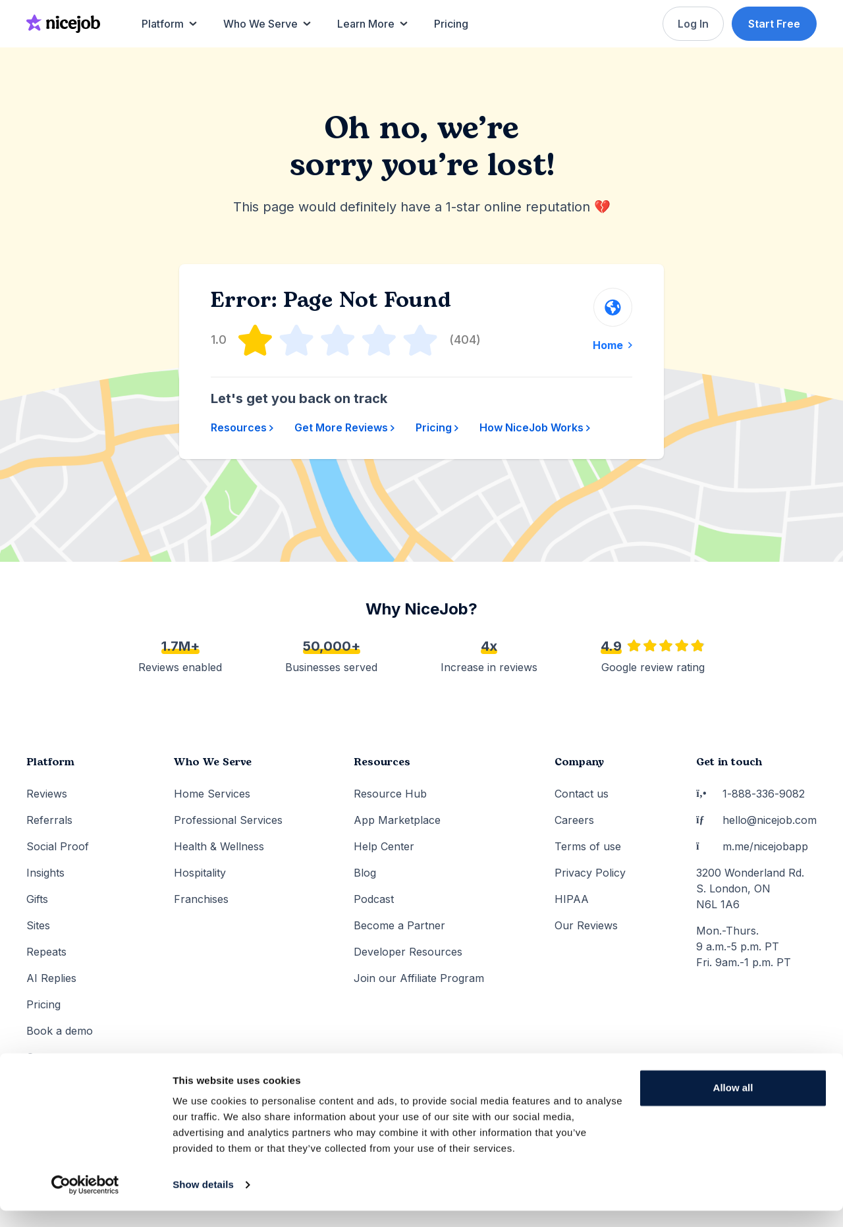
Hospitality (200, 872)
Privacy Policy (590, 872)
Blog (365, 872)
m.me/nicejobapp (752, 846)
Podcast (374, 899)
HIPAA (572, 899)
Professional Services (228, 820)
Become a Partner (399, 925)
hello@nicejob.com (756, 820)
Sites (38, 925)
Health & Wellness (219, 846)
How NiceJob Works (534, 427)
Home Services (212, 793)
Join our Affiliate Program (419, 978)
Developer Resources (408, 951)
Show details (203, 1201)
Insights (45, 872)
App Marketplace (397, 820)
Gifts (37, 899)
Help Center (384, 846)
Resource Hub (390, 793)
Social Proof (57, 846)
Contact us (582, 793)
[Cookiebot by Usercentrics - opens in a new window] (85, 1201)
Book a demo (59, 1030)
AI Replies (51, 978)
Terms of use (588, 846)
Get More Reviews (344, 427)
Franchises (201, 899)
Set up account (64, 1057)
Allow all (733, 1104)
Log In (691, 23)
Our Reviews (586, 925)
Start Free (774, 23)
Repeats (46, 951)
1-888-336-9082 (750, 793)
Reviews (46, 793)
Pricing (437, 427)
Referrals (49, 820)
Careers (574, 820)
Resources (242, 427)
